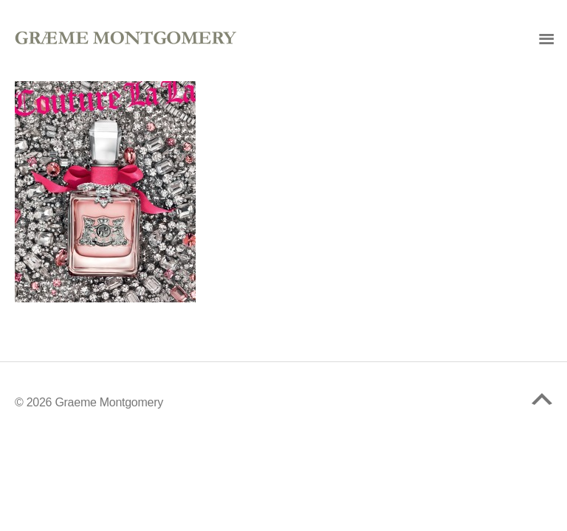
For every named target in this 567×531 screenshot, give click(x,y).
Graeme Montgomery (109, 402)
